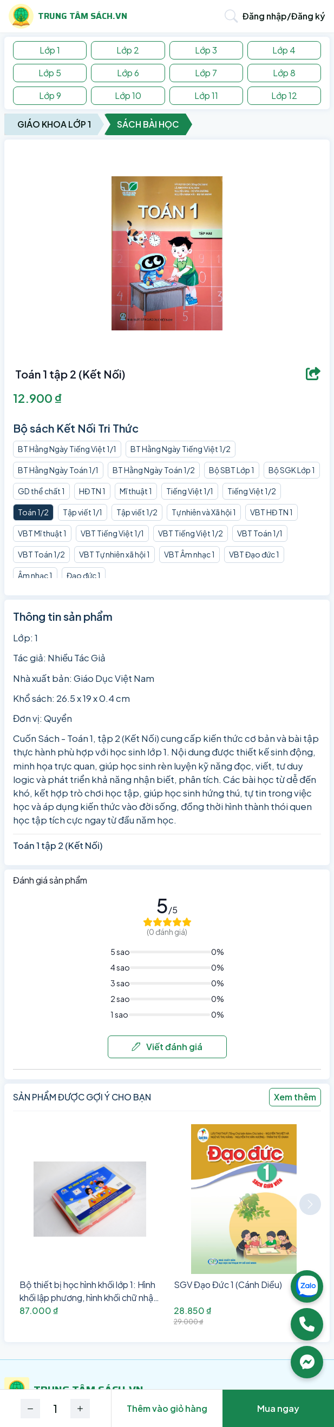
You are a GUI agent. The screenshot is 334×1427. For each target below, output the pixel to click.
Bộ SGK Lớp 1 (291, 470)
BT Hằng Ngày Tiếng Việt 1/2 (180, 449)
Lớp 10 (128, 95)
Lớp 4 (284, 50)
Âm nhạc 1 (35, 575)
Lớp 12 (284, 95)
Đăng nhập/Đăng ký (284, 16)
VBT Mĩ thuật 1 (42, 533)
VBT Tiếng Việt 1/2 (190, 533)
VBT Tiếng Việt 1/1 (112, 533)
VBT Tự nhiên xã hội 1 (114, 554)
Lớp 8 (284, 72)
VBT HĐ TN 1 (271, 512)
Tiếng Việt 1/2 (251, 491)
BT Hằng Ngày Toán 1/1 (58, 470)
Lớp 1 (50, 50)
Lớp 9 (50, 95)
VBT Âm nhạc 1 (189, 554)
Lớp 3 (206, 50)
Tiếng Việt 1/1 (189, 491)
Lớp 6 (128, 72)
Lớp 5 (49, 72)
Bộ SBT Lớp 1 (231, 470)
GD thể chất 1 (41, 491)
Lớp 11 (206, 95)
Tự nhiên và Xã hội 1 (204, 512)
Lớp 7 (206, 72)
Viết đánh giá (167, 1046)
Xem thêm (295, 1097)
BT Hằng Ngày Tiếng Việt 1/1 (67, 449)
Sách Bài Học (148, 124)
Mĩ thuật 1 (136, 491)
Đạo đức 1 (84, 575)
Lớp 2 (127, 50)
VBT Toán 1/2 (41, 554)
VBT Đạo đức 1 (254, 554)
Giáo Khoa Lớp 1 (54, 124)
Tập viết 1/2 (137, 512)
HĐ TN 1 (92, 491)
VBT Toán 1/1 (260, 533)
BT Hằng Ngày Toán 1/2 (154, 470)
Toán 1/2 (33, 512)
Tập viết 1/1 (82, 512)
